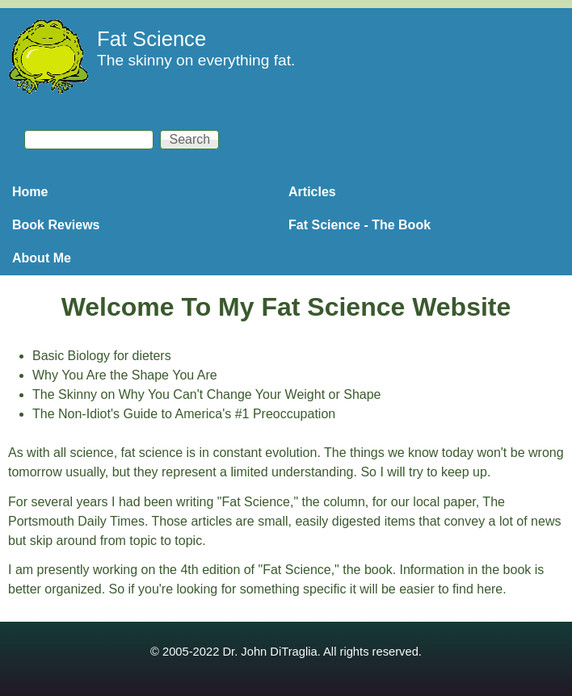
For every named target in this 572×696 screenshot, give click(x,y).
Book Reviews (55, 225)
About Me (41, 258)
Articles (312, 192)
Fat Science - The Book (359, 225)
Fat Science (151, 38)
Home (30, 192)
